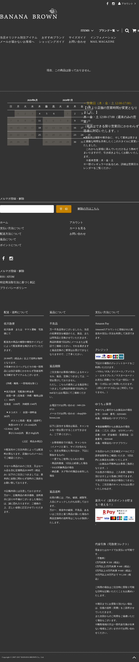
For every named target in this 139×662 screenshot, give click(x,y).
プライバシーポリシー (13, 287)
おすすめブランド (53, 37)
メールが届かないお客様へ (17, 41)
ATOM (10, 276)
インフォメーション (103, 37)
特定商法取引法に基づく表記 (17, 282)
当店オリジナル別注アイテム (18, 37)
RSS (2, 276)
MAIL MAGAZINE (102, 41)
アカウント (127, 3)
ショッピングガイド (52, 41)
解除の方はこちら (88, 208)
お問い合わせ (77, 41)
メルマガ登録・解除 (12, 271)
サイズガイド (77, 37)
